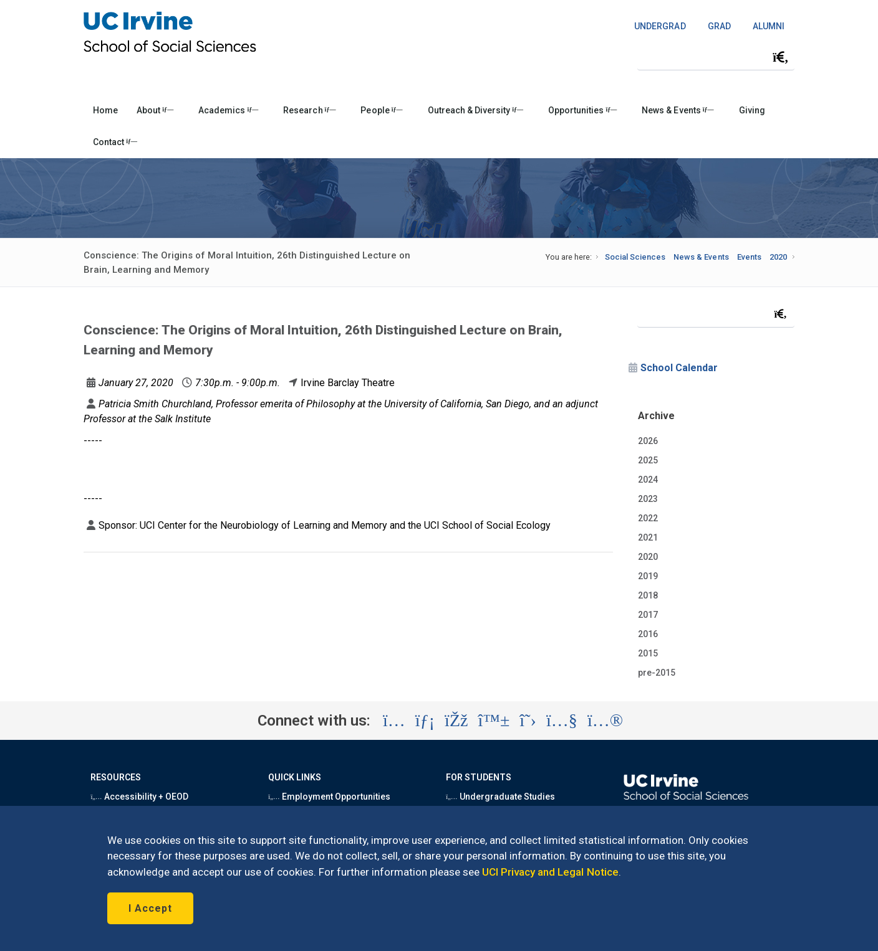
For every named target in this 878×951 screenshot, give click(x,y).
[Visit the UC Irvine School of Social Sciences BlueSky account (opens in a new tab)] (494, 720)
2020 (778, 257)
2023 (648, 499)
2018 (648, 595)
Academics (228, 110)
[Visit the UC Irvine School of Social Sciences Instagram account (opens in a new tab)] (394, 720)
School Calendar (679, 368)
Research (309, 110)
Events (749, 257)
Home (105, 110)
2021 (648, 537)
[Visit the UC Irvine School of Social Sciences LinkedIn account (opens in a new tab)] (425, 720)
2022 (648, 518)
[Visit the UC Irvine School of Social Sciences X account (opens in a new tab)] (527, 720)
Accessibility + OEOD (139, 797)
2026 (648, 441)
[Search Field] (715, 57)
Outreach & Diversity (475, 110)
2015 (648, 653)
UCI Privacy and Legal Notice (550, 872)
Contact (115, 142)
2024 (648, 480)
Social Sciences (635, 257)
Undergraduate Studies (500, 797)
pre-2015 (656, 673)
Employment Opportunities (329, 797)
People (381, 110)
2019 (648, 576)
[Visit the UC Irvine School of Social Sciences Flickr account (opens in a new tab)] (605, 720)
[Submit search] (780, 57)
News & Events (677, 110)
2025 (648, 460)
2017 (648, 615)
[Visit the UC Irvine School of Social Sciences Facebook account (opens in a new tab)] (456, 720)
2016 (648, 634)
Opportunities (582, 110)
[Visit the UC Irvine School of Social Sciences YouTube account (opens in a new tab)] (561, 720)
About (155, 110)
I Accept (150, 908)
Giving (752, 110)
